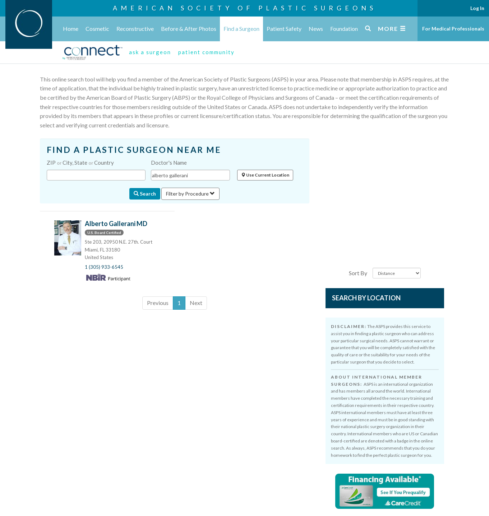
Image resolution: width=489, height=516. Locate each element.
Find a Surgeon (241, 28)
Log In (477, 8)
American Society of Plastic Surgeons (245, 8)
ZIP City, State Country (80, 162)
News (316, 28)
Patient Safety (284, 28)
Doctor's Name (169, 162)
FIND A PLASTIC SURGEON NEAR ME (134, 149)
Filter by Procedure (190, 194)
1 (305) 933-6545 (104, 267)
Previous (158, 302)
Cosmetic (97, 28)
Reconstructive (135, 28)
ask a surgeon (150, 52)
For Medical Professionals (453, 28)
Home (70, 28)
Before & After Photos (188, 28)
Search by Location (366, 298)
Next (196, 302)
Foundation (344, 28)
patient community (206, 52)
